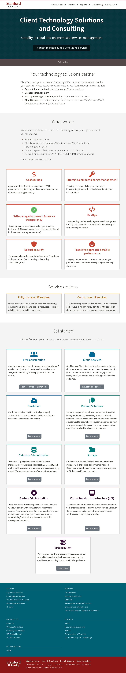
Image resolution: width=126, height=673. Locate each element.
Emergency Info (84, 661)
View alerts (98, 4)
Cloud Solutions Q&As (15, 596)
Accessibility (86, 664)
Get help (68, 599)
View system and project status (78, 603)
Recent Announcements (75, 627)
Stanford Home (32, 661)
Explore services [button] (57, 4)
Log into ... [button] (84, 4)
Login (8, 650)
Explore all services (14, 592)
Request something (73, 596)
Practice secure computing (17, 599)
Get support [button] (110, 4)
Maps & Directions (50, 661)
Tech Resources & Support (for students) (82, 610)
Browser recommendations (76, 607)
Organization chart (14, 627)
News (67, 623)
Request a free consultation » (34, 386)
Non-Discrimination (73, 664)
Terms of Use (30, 664)
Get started (63, 62)
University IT (13, 5)
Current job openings (15, 630)
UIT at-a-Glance (13, 637)
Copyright (48, 664)
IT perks (9, 607)
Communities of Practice (75, 634)
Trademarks (59, 664)
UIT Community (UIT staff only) (78, 637)
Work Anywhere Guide (15, 603)
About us (10, 623)
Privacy (40, 664)
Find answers (70, 592)
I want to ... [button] (72, 4)
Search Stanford (67, 661)
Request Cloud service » (92, 386)
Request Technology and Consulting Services (62, 48)
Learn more (64, 568)
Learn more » (34, 436)
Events (68, 630)
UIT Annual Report (14, 634)
